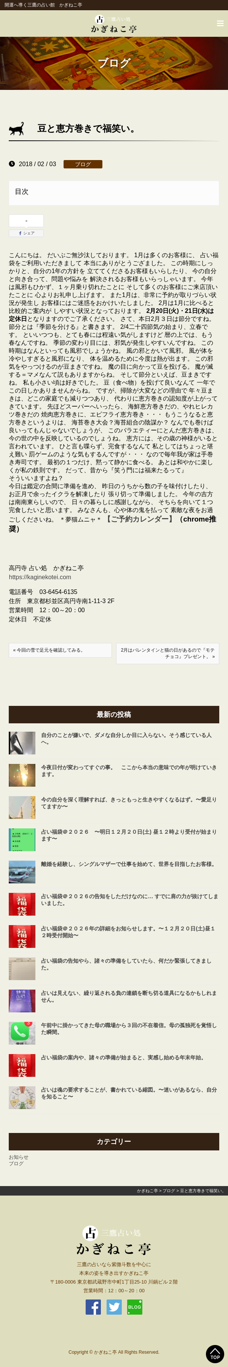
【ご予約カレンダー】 (140, 519)
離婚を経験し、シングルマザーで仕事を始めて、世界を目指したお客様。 (129, 864)
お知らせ (19, 1157)
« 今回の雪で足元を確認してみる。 (49, 650)
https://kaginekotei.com (40, 577)
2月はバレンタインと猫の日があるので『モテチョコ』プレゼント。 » (168, 653)
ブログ (83, 164)
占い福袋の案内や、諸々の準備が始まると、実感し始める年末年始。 (123, 1057)
